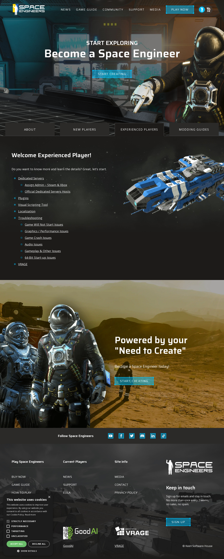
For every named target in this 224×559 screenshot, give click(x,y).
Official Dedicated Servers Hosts (47, 191)
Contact (121, 484)
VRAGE (22, 264)
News (66, 9)
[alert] (28, 525)
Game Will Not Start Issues (44, 225)
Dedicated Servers (31, 178)
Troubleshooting (30, 218)
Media (155, 9)
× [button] (49, 497)
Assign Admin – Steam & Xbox (46, 185)
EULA (67, 492)
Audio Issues (33, 244)
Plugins (23, 198)
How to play (21, 492)
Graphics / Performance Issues (46, 231)
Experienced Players (139, 129)
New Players (84, 129)
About (30, 129)
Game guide (86, 9)
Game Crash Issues (38, 238)
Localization (26, 211)
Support (137, 9)
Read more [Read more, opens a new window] (30, 514)
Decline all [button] (39, 543)
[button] (28, 550)
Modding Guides (194, 129)
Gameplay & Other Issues (43, 251)
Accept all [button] (16, 543)
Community (113, 9)
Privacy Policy (126, 492)
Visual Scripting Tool (33, 205)
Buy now (19, 476)
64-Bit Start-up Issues (40, 258)
